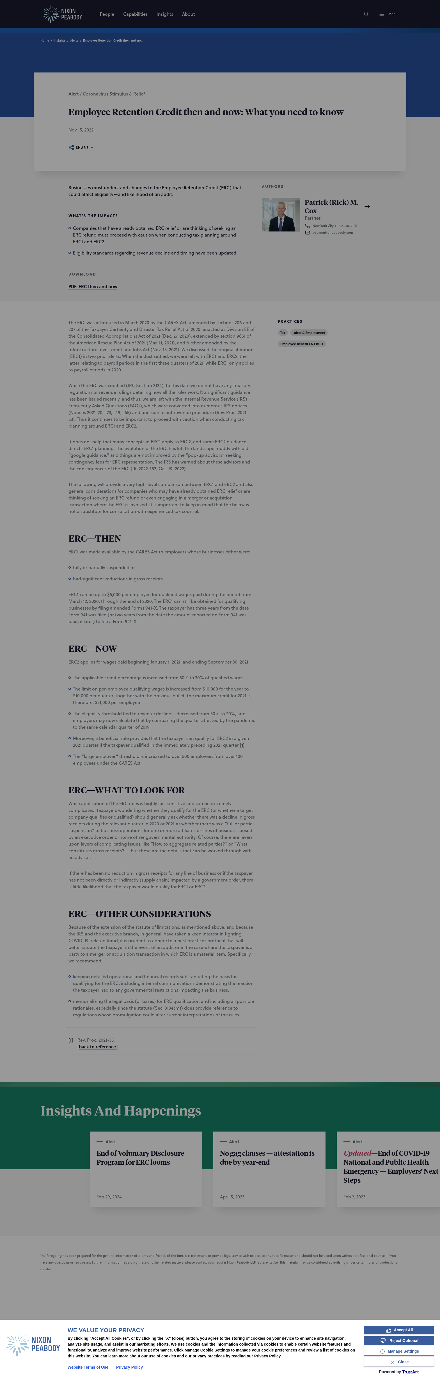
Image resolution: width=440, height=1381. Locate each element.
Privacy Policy (129, 1367)
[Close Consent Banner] (399, 1362)
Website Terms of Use (88, 1367)
